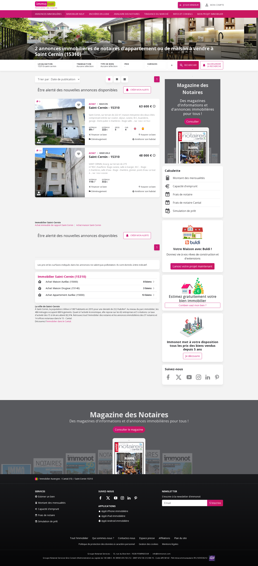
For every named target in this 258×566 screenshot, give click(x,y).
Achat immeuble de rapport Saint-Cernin (54, 225)
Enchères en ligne (99, 14)
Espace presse (147, 538)
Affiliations (164, 538)
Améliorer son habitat (144, 139)
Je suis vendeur (189, 5)
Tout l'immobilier (79, 538)
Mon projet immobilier (210, 14)
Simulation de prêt (180, 211)
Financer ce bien (98, 134)
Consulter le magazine (129, 429)
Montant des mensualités (185, 178)
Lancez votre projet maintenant (192, 266)
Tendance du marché (156, 14)
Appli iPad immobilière (111, 516)
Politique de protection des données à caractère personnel (107, 544)
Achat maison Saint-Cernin (88, 225)
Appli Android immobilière (113, 520)
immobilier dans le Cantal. (59, 321)
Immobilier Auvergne (50, 478)
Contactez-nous (126, 538)
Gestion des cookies (148, 544)
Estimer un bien (45, 496)
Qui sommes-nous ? (103, 538)
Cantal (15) (67, 478)
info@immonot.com (161, 554)
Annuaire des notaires (127, 14)
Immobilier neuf (75, 14)
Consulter (192, 121)
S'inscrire (215, 503)
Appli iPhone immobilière (113, 511)
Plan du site (180, 538)
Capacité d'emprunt (181, 186)
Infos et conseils (183, 14)
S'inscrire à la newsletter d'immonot (181, 496)
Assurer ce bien (147, 134)
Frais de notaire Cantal (183, 203)
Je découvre (192, 356)
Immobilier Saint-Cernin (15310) (62, 276)
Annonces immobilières (48, 14)
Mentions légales (170, 544)
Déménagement (98, 139)
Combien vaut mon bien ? (192, 305)
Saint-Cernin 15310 (84, 478)
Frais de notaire (178, 194)
